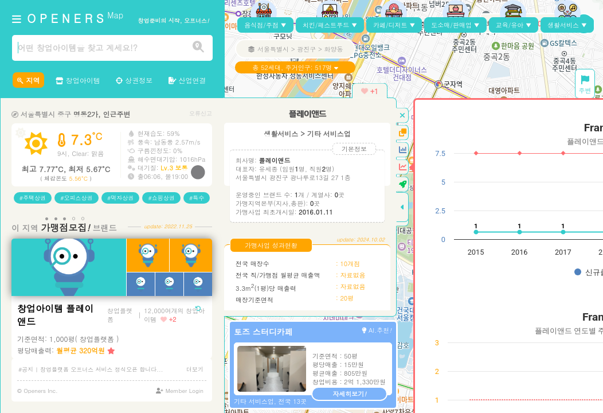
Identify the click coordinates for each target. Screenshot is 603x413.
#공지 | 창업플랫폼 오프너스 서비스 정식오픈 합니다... (90, 369)
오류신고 (200, 113)
